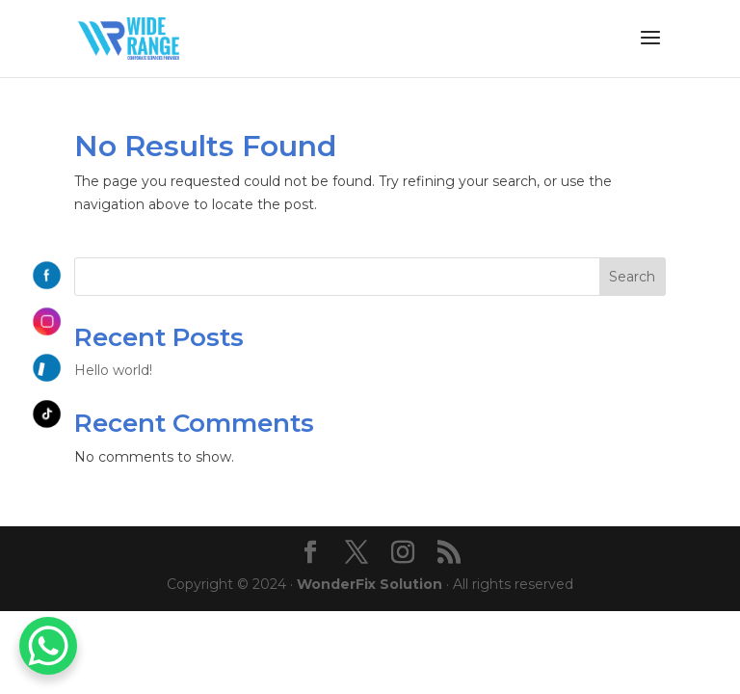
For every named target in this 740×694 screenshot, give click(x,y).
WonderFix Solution (369, 584)
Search (632, 276)
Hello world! (113, 370)
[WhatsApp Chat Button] (48, 646)
